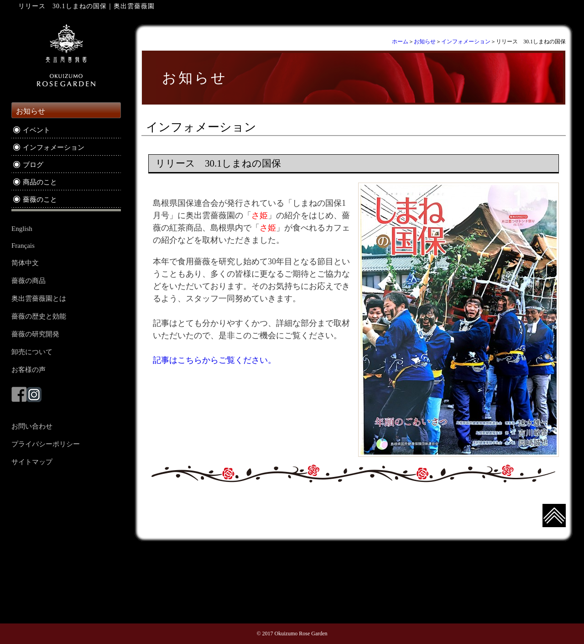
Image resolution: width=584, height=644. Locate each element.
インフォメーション (465, 41)
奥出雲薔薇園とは (38, 298)
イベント (36, 130)
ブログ (33, 164)
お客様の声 (28, 369)
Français (23, 245)
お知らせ (425, 41)
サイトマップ (31, 462)
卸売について (31, 352)
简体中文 (25, 263)
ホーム (400, 41)
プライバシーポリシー (45, 444)
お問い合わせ (31, 426)
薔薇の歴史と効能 (38, 316)
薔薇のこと (40, 199)
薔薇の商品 (28, 280)
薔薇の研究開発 (35, 334)
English (21, 228)
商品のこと (40, 182)
